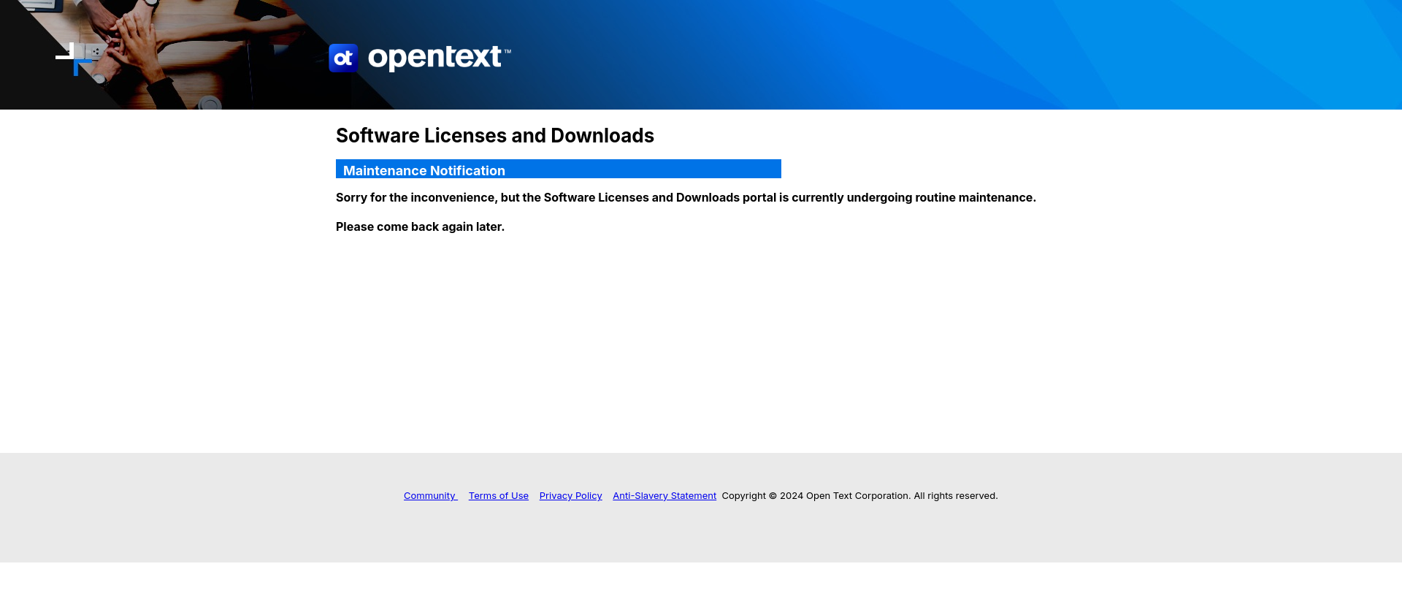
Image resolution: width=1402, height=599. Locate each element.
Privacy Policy (571, 495)
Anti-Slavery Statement (664, 495)
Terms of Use (499, 495)
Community (431, 495)
